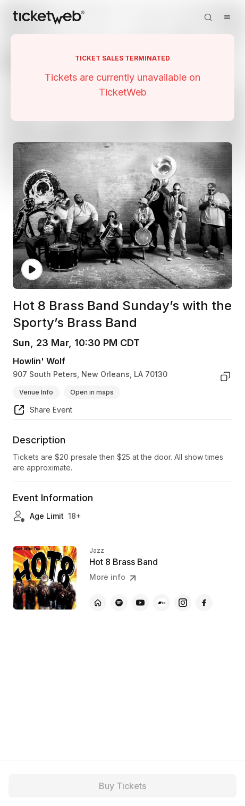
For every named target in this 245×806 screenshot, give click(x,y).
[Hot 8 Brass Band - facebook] (204, 602)
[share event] (42, 411)
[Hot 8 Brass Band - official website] (97, 602)
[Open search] (207, 17)
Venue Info (36, 392)
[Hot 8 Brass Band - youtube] (140, 602)
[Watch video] (32, 269)
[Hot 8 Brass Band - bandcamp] (161, 602)
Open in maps (92, 392)
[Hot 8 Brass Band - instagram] (182, 602)
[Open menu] (227, 17)
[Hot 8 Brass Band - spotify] (119, 602)
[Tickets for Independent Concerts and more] (49, 16)
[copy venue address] (225, 376)
